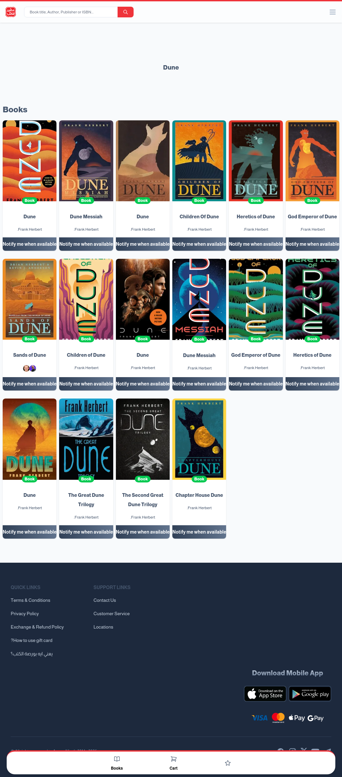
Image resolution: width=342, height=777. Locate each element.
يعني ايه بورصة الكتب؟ (32, 653)
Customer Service (112, 613)
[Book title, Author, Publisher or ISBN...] (72, 12)
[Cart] (174, 759)
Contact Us (105, 600)
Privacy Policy (25, 613)
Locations (103, 627)
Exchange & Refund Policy (37, 627)
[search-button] (126, 12)
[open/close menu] (333, 12)
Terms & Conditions (30, 600)
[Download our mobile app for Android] (310, 694)
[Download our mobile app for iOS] (265, 694)
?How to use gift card (31, 640)
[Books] (117, 759)
